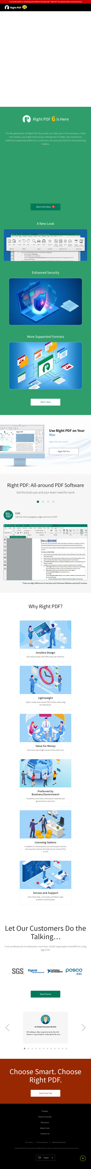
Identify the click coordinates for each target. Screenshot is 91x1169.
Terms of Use (29, 1142)
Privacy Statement (42, 1142)
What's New (46, 402)
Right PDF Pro (64, 451)
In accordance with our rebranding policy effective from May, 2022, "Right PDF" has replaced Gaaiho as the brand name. (45, 2)
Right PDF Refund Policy (59, 1142)
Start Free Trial (45, 1093)
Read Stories (45, 994)
